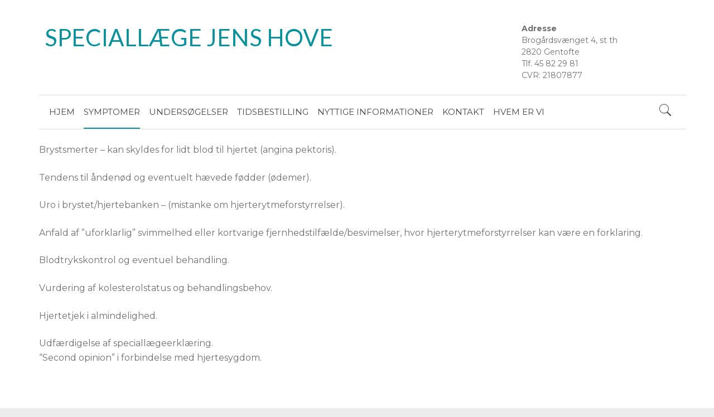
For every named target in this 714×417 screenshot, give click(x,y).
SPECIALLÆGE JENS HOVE (189, 37)
